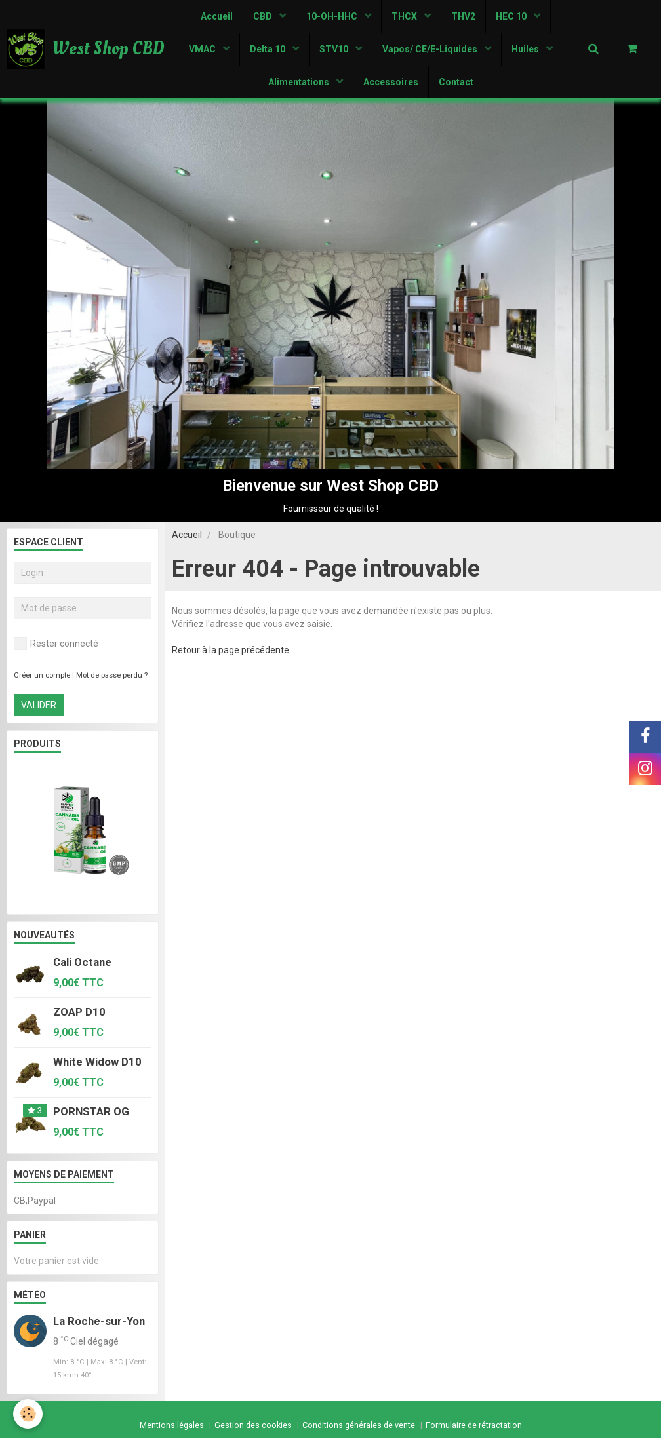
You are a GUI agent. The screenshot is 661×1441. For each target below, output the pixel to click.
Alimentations (299, 82)
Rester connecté (56, 646)
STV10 (334, 49)
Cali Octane (82, 965)
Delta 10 (268, 49)
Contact (456, 82)
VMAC (203, 49)
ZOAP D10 (79, 1015)
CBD (263, 16)
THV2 (463, 16)
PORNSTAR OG (91, 1114)
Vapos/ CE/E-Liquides (430, 49)
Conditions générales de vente (358, 1428)
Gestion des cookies (253, 1428)
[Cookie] (28, 1414)
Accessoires (390, 82)
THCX (405, 16)
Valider (38, 708)
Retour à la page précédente (230, 653)
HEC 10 (512, 16)
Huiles (526, 49)
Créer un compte (42, 678)
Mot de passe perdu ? (112, 678)
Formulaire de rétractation (474, 1428)
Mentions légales (172, 1428)
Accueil (217, 16)
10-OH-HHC (332, 16)
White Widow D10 (97, 1064)
